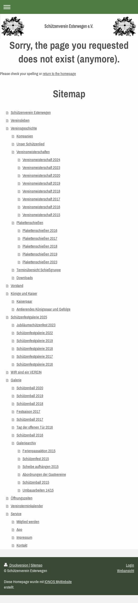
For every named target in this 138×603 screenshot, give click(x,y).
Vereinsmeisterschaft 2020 (41, 175)
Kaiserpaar (24, 301)
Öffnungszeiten (21, 498)
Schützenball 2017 (29, 419)
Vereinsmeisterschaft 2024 (41, 159)
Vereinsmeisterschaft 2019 (41, 183)
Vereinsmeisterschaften (33, 152)
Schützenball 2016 (29, 435)
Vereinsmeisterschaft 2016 (41, 207)
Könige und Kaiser (24, 293)
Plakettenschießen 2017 (40, 238)
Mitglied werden (27, 521)
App (19, 529)
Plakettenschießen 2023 (40, 262)
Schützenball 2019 (29, 395)
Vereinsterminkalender (27, 506)
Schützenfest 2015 (36, 458)
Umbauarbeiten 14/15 (38, 490)
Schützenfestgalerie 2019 (34, 340)
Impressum (24, 537)
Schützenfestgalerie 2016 (34, 364)
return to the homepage (59, 73)
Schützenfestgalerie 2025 (29, 317)
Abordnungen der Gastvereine (44, 474)
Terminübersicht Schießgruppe (38, 270)
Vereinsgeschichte (24, 128)
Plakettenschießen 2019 (40, 254)
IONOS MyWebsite (58, 581)
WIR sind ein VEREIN (26, 372)
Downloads (24, 277)
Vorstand (17, 285)
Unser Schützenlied (30, 144)
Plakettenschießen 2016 (40, 230)
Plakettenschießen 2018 (40, 246)
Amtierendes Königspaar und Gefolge (43, 309)
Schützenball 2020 (29, 388)
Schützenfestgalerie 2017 (34, 356)
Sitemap (36, 565)
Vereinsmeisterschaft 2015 (41, 214)
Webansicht (125, 570)
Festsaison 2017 (28, 411)
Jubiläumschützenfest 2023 (36, 325)
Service (16, 513)
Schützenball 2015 (36, 482)
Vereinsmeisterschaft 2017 (41, 199)
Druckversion (16, 565)
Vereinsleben (20, 120)
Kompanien (24, 136)
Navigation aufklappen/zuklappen (69, 7)
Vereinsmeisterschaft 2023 (41, 167)
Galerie (16, 380)
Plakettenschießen (29, 222)
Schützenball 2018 (29, 403)
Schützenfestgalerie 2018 (34, 348)
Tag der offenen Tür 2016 (34, 427)
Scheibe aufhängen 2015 (41, 466)
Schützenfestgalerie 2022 (34, 332)
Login (130, 565)
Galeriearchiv (26, 443)
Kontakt (21, 545)
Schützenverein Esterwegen (31, 112)
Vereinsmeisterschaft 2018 (41, 191)
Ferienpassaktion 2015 (39, 451)
